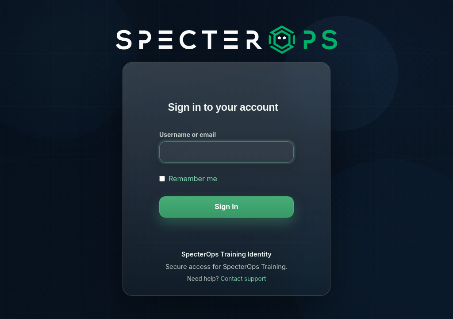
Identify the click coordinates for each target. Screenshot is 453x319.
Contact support (243, 278)
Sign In (226, 206)
